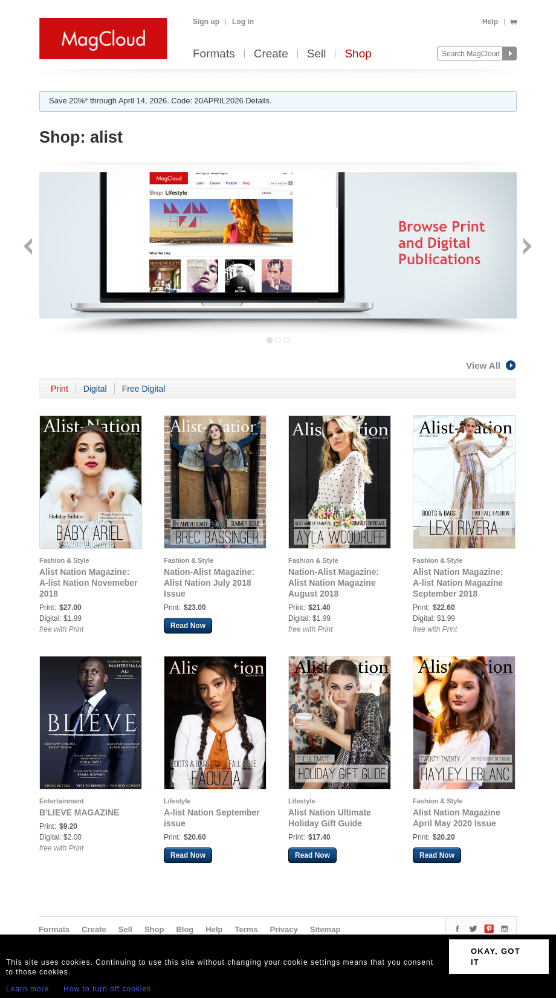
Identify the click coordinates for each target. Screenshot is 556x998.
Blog (184, 929)
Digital (95, 389)
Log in (243, 22)
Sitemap (325, 929)
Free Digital (144, 389)
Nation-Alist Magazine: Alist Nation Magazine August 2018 (333, 582)
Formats (214, 54)
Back (29, 247)
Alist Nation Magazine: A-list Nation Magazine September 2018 (458, 582)
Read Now (187, 625)
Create (271, 54)
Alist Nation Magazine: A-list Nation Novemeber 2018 (88, 582)
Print (59, 389)
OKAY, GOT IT (495, 957)
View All (491, 365)
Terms (245, 929)
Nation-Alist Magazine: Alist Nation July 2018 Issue (209, 582)
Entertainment (61, 801)
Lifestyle (177, 801)
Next (526, 247)
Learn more (27, 989)
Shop (357, 54)
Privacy (284, 929)
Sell (316, 54)
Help (490, 22)
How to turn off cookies (107, 989)
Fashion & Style (64, 560)
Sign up (206, 22)
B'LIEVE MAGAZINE (79, 812)
